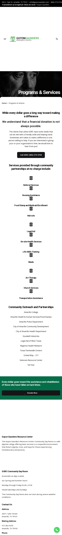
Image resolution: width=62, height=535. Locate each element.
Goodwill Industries (31, 336)
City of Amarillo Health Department (31, 331)
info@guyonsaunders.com (39, 2)
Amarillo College (31, 312)
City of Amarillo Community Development (31, 326)
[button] (57, 530)
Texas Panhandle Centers (31, 350)
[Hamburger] (5, 39)
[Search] (57, 39)
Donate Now (30, 393)
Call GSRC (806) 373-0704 (31, 155)
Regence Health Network (31, 345)
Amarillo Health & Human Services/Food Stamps (31, 317)
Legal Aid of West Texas (31, 341)
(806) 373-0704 (56, 2)
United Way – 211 (31, 355)
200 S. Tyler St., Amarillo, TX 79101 (15, 2)
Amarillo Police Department (31, 321)
